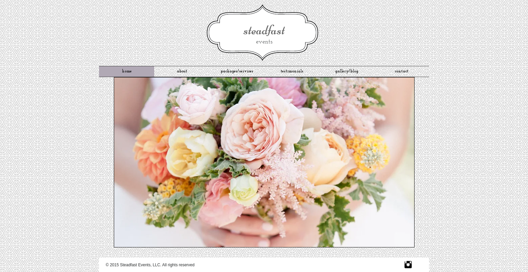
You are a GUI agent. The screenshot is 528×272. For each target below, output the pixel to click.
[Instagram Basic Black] (408, 264)
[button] (264, 162)
